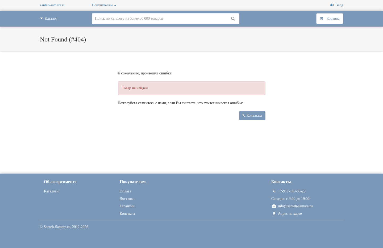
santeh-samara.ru (52, 5)
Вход (336, 5)
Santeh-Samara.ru (57, 227)
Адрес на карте (286, 214)
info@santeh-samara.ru (292, 206)
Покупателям (104, 5)
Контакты (252, 115)
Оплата (125, 191)
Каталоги (51, 191)
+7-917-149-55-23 (288, 191)
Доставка (127, 199)
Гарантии (127, 206)
